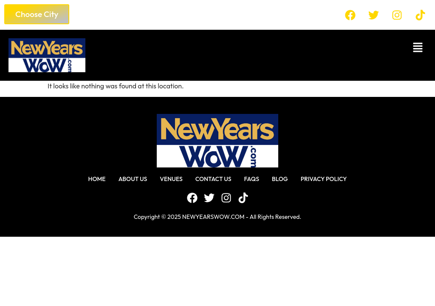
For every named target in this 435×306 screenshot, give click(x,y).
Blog (280, 179)
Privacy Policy (324, 179)
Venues (171, 179)
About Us (133, 179)
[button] (260, 47)
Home (96, 179)
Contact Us (213, 179)
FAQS (251, 179)
